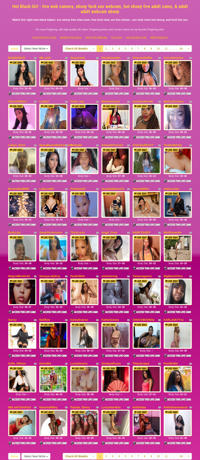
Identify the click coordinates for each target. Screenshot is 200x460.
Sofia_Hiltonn (17, 328)
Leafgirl (44, 96)
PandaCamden (110, 57)
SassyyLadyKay (49, 251)
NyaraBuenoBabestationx (55, 135)
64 (181, 48)
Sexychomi (77, 57)
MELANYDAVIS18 (19, 367)
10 (158, 48)
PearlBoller (171, 328)
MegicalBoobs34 (19, 251)
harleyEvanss (79, 289)
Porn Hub (116, 37)
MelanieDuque (110, 96)
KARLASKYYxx (174, 289)
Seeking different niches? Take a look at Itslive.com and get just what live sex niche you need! (100, 426)
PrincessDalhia (142, 57)
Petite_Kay (77, 96)
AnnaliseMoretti (143, 96)
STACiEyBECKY (143, 135)
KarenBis (45, 328)
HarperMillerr (141, 173)
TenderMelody (173, 135)
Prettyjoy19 (77, 173)
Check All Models (76, 48)
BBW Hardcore (159, 37)
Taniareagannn (142, 251)
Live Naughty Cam (136, 37)
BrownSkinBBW (18, 173)
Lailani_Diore (16, 135)
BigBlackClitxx (173, 251)
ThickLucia (77, 212)
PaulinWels (77, 251)
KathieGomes (110, 289)
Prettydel (76, 135)
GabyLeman (171, 173)
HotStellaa (139, 367)
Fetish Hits (133, 454)
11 (166, 48)
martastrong (109, 251)
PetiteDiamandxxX (176, 367)
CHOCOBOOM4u (143, 289)
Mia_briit (45, 57)
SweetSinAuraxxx (50, 212)
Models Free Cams (71, 37)
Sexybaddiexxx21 (112, 173)
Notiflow (44, 289)
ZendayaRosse (111, 328)
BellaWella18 (16, 57)
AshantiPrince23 (112, 135)
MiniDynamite (172, 212)
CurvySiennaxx (173, 57)
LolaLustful (46, 173)
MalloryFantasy (174, 96)
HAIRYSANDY (142, 212)
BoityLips (14, 212)
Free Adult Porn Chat (44, 37)
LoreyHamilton (111, 367)
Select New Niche (36, 48)
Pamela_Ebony (80, 367)
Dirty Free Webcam (96, 37)
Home (14, 48)
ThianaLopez (141, 328)
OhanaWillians (17, 96)
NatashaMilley (48, 367)
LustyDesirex (79, 328)
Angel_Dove (109, 212)
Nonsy (12, 289)
